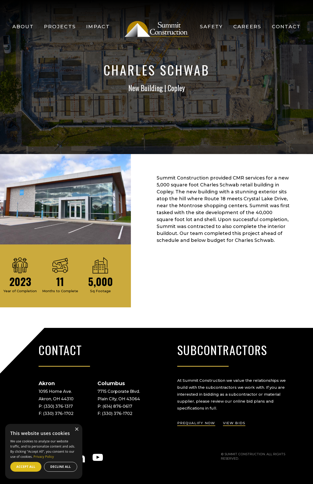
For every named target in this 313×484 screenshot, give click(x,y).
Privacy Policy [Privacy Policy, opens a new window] (43, 456)
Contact (286, 27)
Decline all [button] (60, 466)
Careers (247, 27)
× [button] (76, 429)
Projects (60, 27)
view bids (234, 423)
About (23, 27)
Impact (98, 27)
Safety (211, 27)
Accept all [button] (25, 466)
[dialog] (43, 451)
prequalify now (196, 423)
